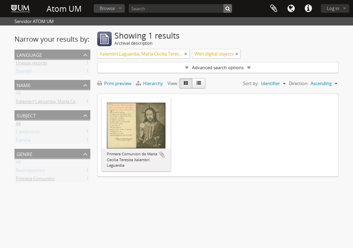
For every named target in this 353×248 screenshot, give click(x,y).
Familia (23, 141)
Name (24, 84)
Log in (333, 8)
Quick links (308, 8)
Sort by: (251, 83)
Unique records (31, 64)
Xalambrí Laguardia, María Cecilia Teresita (58, 103)
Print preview (114, 83)
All (18, 94)
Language (291, 8)
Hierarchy (150, 83)
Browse (107, 8)
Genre (24, 153)
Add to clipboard (162, 154)
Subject (26, 115)
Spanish (24, 72)
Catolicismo (28, 133)
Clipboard (273, 8)
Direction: (299, 83)
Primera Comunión (35, 180)
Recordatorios (30, 171)
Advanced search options (218, 67)
